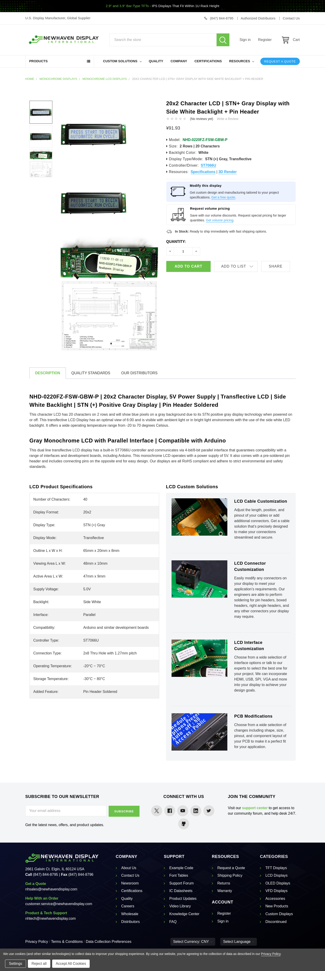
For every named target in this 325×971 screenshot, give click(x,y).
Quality (156, 61)
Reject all (39, 964)
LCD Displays (276, 875)
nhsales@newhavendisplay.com (51, 889)
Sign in (245, 40)
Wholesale (129, 914)
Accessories (275, 898)
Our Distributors (139, 373)
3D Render (227, 172)
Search (223, 40)
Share (278, 266)
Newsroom (130, 883)
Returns (223, 883)
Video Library (180, 906)
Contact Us (130, 875)
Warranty (224, 891)
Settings (15, 964)
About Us (128, 868)
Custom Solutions (122, 61)
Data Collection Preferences (108, 942)
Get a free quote (223, 197)
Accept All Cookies (71, 964)
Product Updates (182, 898)
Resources (241, 61)
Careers (127, 906)
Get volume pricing (219, 220)
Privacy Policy (36, 942)
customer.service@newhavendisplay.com (58, 904)
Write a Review (227, 119)
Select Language (238, 942)
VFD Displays (276, 891)
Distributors (130, 922)
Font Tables (178, 875)
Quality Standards (90, 373)
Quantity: (176, 242)
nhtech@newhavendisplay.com (50, 918)
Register (265, 40)
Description (47, 373)
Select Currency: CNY (192, 942)
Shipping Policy (229, 875)
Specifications (203, 172)
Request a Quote (280, 61)
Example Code (181, 868)
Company (179, 61)
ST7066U (208, 165)
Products (38, 61)
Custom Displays (279, 914)
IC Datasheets (180, 891)
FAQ (173, 922)
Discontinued (276, 922)
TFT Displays (276, 868)
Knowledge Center (184, 914)
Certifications (208, 61)
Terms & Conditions (67, 942)
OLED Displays (277, 883)
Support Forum (181, 883)
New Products (276, 906)
